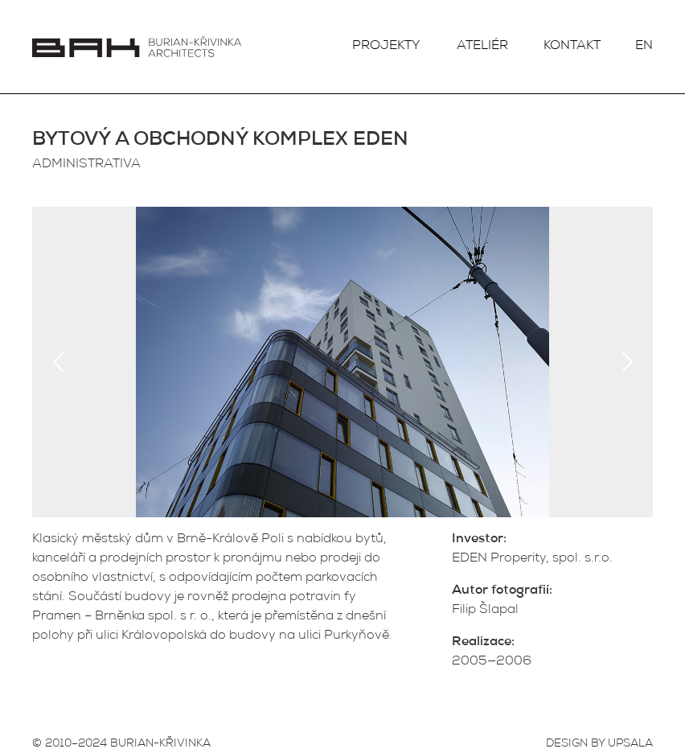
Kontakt (572, 46)
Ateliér (482, 46)
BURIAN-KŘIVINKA (160, 744)
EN (644, 46)
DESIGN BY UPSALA (599, 744)
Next (627, 362)
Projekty (386, 46)
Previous (58, 362)
